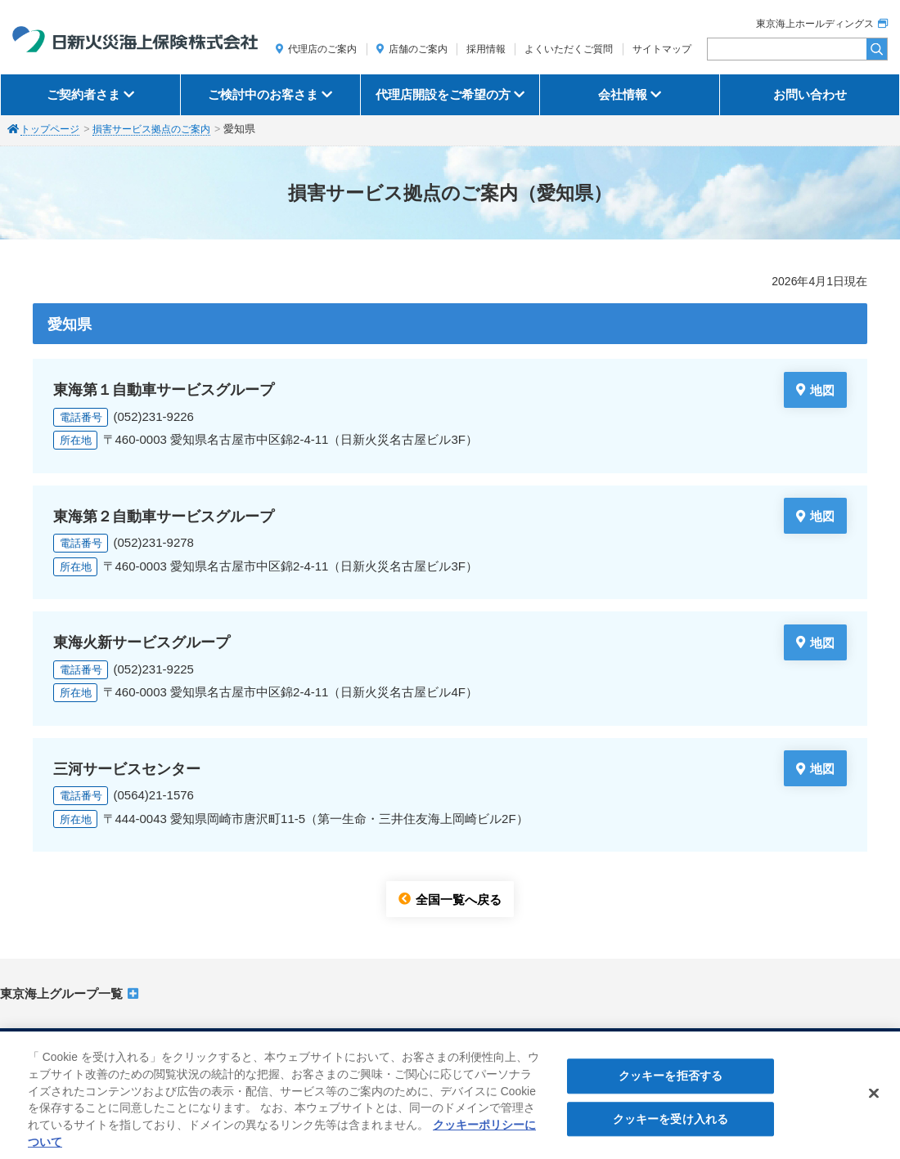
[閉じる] (874, 1100)
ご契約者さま (83, 94)
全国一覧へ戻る (459, 899)
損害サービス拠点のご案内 (161, 129)
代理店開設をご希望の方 (443, 94)
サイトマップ (661, 49)
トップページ (52, 129)
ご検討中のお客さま (263, 94)
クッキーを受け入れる (670, 1125)
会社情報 (622, 94)
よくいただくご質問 (568, 49)
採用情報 (486, 49)
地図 (822, 389)
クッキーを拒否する (670, 1083)
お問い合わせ (810, 94)
